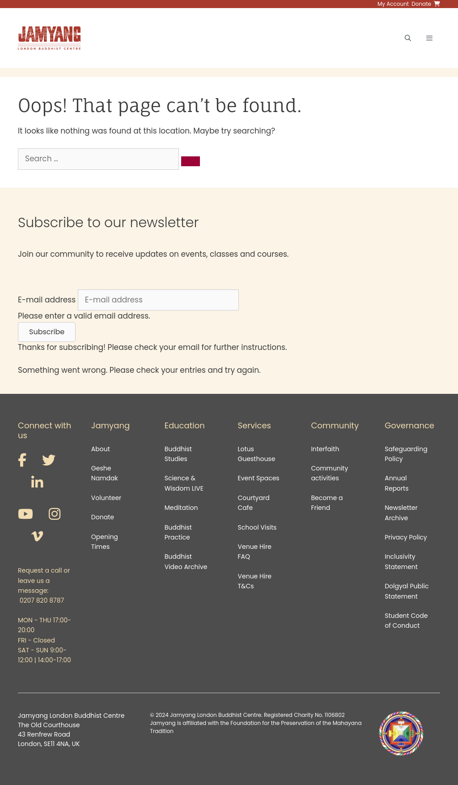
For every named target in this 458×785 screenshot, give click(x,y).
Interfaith (325, 448)
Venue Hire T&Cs (255, 581)
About (100, 448)
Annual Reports (396, 483)
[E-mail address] (158, 300)
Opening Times (104, 541)
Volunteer (106, 497)
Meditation (181, 507)
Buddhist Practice (178, 532)
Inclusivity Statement (401, 561)
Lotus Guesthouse (257, 453)
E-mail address (47, 299)
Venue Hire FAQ (255, 551)
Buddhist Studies (178, 453)
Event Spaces (259, 478)
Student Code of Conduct (406, 620)
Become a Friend (327, 502)
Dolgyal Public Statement (406, 591)
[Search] (190, 161)
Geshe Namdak (104, 473)
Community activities (329, 473)
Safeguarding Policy (406, 453)
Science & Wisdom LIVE (184, 483)
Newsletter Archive (401, 512)
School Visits (257, 527)
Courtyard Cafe (254, 502)
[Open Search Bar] (408, 38)
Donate (102, 517)
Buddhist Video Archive (186, 561)
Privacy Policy (406, 537)
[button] (47, 332)
